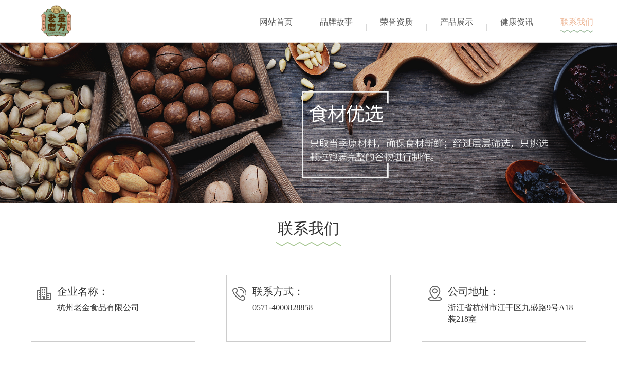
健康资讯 (516, 21)
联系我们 (576, 21)
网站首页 (276, 21)
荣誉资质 (396, 21)
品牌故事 (336, 21)
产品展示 (456, 21)
